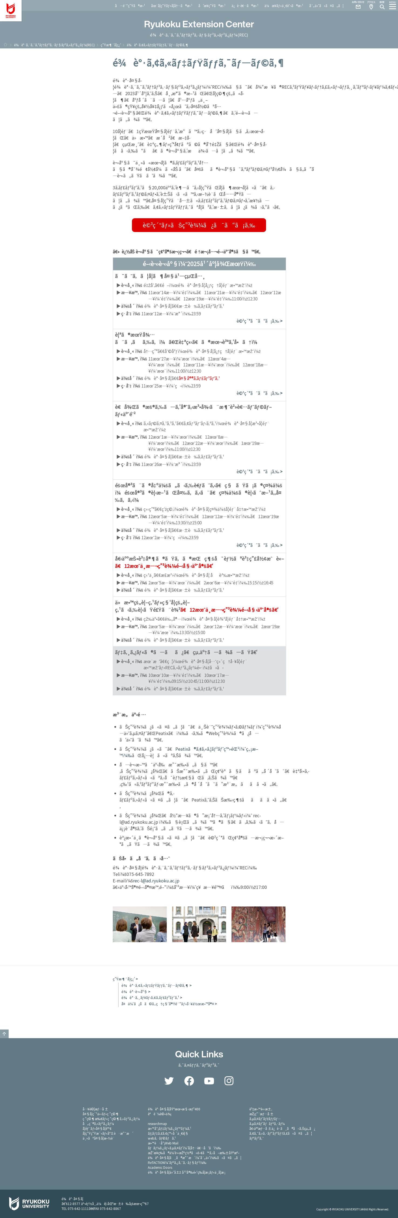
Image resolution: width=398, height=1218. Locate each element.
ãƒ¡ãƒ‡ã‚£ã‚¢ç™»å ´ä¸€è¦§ (168, 1133)
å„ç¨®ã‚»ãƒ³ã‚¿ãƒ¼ (98, 1123)
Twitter (169, 1080)
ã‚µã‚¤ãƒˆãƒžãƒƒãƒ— (265, 1118)
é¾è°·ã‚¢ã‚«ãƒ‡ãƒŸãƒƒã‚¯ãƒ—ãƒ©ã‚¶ (155, 985)
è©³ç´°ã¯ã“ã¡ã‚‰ (258, 321)
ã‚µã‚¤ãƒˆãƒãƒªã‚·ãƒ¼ (267, 1123)
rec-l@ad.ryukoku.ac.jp (156, 880)
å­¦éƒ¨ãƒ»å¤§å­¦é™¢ (97, 1128)
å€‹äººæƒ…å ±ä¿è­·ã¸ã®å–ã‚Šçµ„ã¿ (282, 1128)
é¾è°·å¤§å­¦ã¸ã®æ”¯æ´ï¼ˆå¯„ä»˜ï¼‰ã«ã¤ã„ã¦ (194, 1157)
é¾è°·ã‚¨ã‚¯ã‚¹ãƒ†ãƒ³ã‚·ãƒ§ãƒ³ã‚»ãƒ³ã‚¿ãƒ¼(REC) (54, 44)
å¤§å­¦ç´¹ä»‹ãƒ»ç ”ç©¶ (101, 1113)
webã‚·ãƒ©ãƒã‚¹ (162, 1138)
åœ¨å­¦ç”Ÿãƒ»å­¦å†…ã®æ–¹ (171, 5)
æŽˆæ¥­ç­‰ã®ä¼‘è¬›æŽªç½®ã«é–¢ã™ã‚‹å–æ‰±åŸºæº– (194, 1152)
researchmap (157, 1123)
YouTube (209, 1080)
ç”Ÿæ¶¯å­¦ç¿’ (111, 44)
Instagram (229, 1080)
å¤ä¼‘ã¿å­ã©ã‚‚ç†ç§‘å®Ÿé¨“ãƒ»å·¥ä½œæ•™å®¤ (167, 1003)
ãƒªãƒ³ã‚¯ (256, 1138)
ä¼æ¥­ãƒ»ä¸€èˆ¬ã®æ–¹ (283, 5)
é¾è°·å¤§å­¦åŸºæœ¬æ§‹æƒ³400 (174, 1109)
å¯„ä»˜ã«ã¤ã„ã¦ (326, 5)
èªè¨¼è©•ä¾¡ (159, 1113)
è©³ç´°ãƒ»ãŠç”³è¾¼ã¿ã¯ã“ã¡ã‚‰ (199, 225)
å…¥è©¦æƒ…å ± (95, 1109)
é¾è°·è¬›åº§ (134, 991)
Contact (356, 5)
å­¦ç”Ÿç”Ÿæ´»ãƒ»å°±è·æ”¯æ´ (108, 1133)
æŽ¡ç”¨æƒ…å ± (261, 1113)
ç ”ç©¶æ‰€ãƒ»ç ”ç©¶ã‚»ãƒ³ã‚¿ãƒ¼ (111, 1118)
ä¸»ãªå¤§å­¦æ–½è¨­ (98, 1138)
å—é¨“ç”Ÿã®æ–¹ (130, 5)
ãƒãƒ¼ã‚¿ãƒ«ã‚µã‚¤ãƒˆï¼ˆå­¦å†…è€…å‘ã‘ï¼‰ (184, 1148)
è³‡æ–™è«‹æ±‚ (260, 1109)
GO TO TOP (4, 1034)
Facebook (189, 1080)
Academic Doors (160, 1167)
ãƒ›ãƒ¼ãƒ (5, 44)
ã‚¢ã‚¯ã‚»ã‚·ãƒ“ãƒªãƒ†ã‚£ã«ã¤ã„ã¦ (280, 1133)
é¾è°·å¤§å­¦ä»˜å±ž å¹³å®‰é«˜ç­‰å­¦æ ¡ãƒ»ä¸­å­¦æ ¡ (187, 1172)
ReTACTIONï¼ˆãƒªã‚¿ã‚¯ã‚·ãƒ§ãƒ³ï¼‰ (177, 1162)
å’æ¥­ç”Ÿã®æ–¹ (212, 5)
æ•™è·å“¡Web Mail (163, 1143)
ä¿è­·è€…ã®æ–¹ (245, 5)
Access (371, 5)
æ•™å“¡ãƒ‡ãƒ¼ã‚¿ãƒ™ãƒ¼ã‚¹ (169, 1128)
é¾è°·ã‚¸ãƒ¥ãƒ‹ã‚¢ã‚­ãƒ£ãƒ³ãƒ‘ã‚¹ (150, 997)
